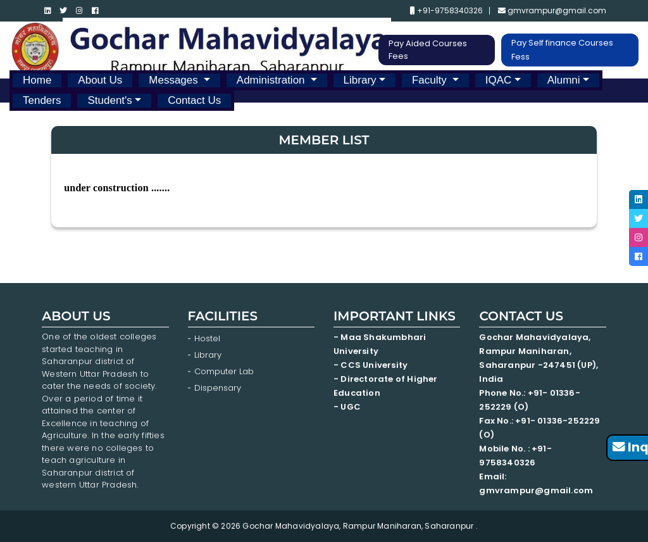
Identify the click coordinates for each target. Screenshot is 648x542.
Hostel (207, 338)
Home (37, 80)
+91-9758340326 (446, 11)
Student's (109, 100)
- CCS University (370, 365)
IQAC (498, 80)
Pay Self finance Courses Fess (562, 50)
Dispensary (217, 388)
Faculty (431, 80)
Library (360, 80)
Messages (175, 80)
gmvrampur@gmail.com (552, 11)
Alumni (563, 80)
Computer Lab (225, 371)
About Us (100, 80)
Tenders (42, 100)
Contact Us (194, 100)
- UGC (347, 407)
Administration (272, 80)
